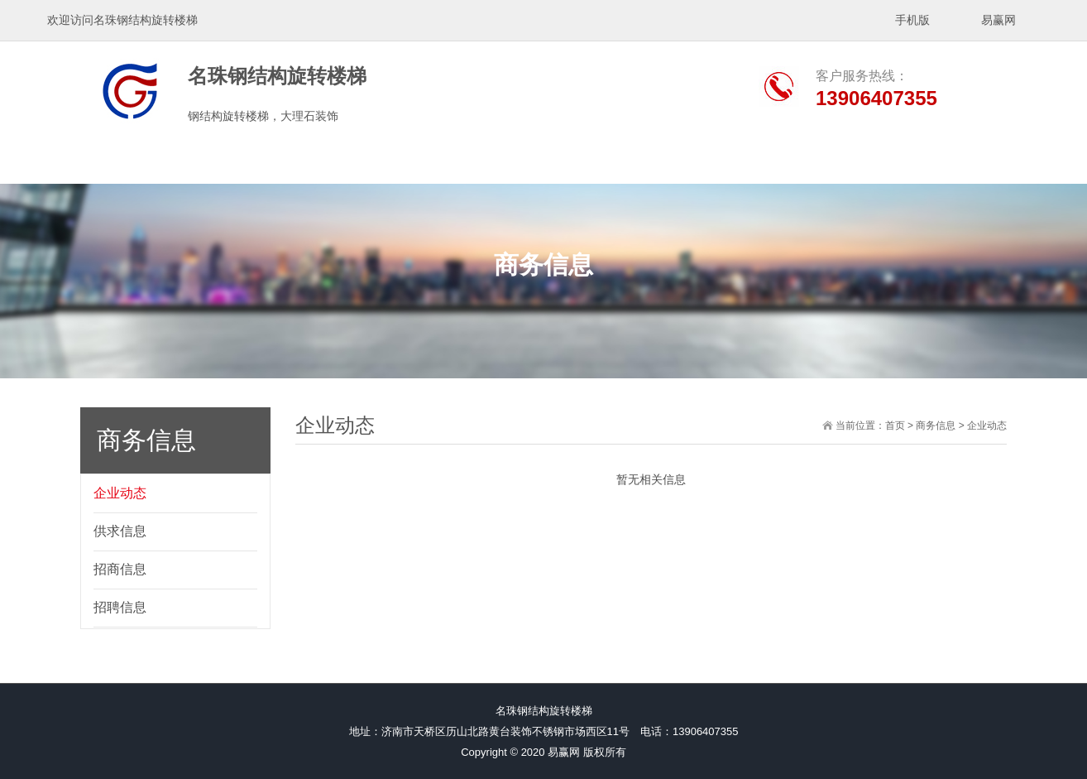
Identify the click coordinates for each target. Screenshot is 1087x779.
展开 (1075, 262)
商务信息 (935, 425)
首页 (895, 425)
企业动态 (119, 493)
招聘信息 (119, 607)
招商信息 (119, 569)
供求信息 (119, 531)
